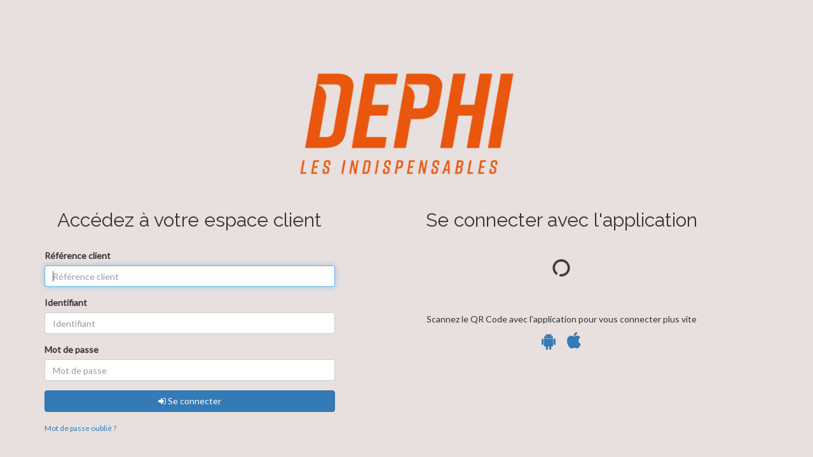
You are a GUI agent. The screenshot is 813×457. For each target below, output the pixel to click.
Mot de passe (71, 349)
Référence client (77, 255)
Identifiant (65, 302)
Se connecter (189, 400)
